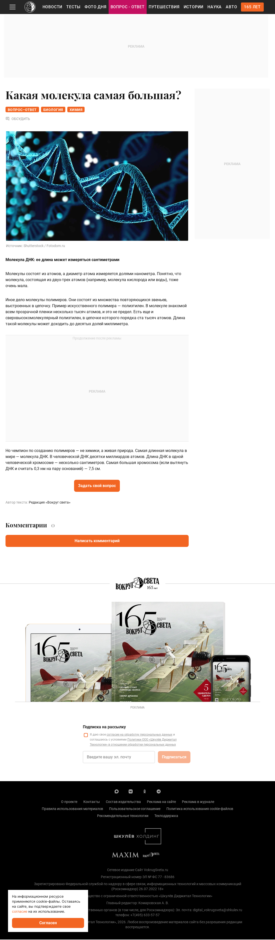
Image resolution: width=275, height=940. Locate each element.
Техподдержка (166, 816)
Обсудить (18, 119)
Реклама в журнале (198, 802)
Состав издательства (123, 802)
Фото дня (95, 7)
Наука (214, 7)
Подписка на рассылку (104, 727)
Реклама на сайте (161, 802)
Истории (194, 7)
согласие (19, 911)
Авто (231, 7)
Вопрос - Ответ (128, 7)
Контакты (91, 802)
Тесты (73, 7)
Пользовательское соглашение (134, 809)
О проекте (69, 802)
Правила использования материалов (72, 809)
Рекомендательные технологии (122, 816)
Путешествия (164, 7)
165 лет (252, 7)
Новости (53, 7)
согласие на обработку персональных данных (139, 735)
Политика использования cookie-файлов (199, 809)
